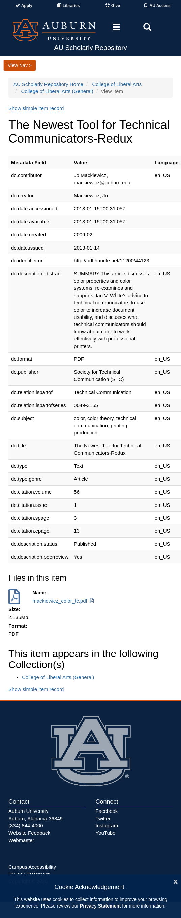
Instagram (107, 825)
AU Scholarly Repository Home (48, 84)
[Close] (176, 881)
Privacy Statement (100, 906)
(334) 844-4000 (25, 825)
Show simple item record (36, 108)
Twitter (103, 818)
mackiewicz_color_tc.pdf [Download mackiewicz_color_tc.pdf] (63, 601)
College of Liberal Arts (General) (57, 91)
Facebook (107, 811)
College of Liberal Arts (117, 84)
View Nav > (20, 65)
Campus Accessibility (32, 867)
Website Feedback (29, 833)
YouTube (106, 833)
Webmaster (21, 840)
